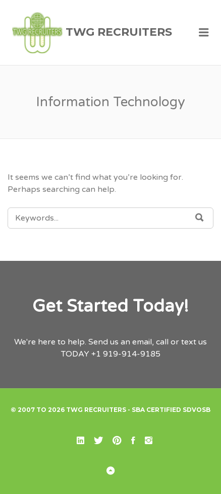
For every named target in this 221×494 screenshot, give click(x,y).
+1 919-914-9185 (125, 354)
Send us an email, (121, 342)
